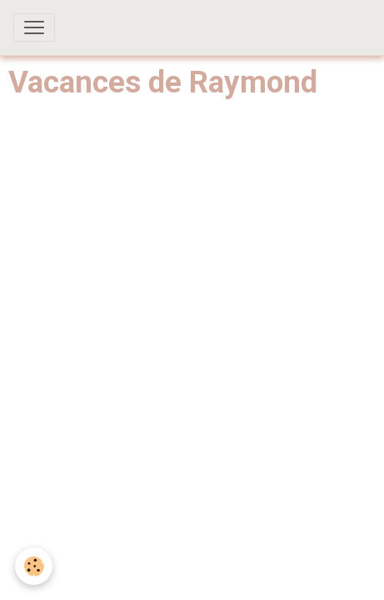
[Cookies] (33, 566)
